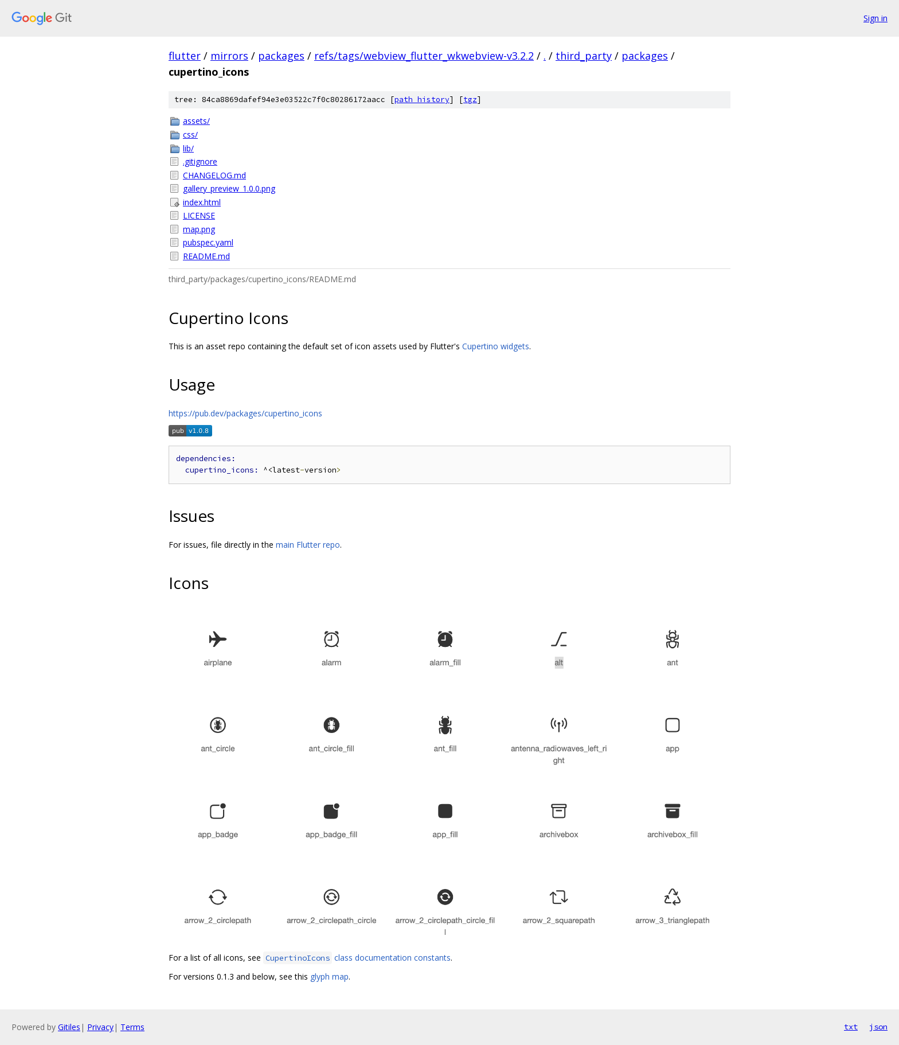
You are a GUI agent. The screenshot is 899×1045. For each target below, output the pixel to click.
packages (281, 56)
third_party (584, 56)
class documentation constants (357, 957)
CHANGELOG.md (214, 175)
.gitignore (200, 161)
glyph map (329, 976)
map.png (199, 229)
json (878, 1026)
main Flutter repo (308, 544)
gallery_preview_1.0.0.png (229, 188)
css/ (190, 134)
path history (422, 99)
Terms (132, 1026)
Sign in (875, 18)
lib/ (188, 148)
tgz (470, 99)
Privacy (100, 1026)
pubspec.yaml (208, 242)
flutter (185, 56)
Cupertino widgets (495, 346)
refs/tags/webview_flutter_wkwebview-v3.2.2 (424, 56)
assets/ (196, 120)
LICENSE (199, 215)
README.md (206, 256)
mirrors (229, 56)
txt (851, 1026)
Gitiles (69, 1026)
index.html (202, 202)
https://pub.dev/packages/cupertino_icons (245, 413)
